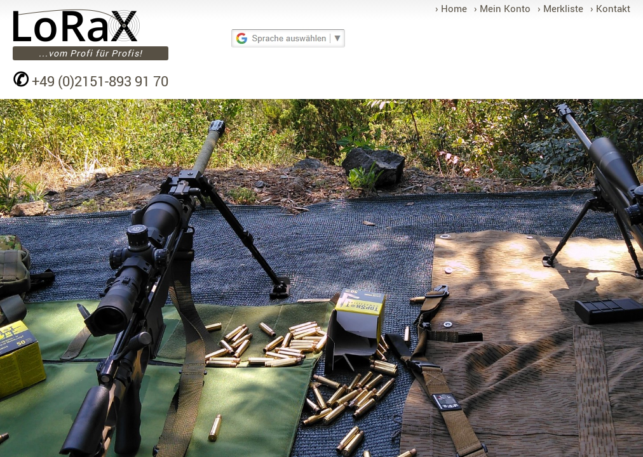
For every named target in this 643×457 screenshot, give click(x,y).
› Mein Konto (502, 8)
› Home (451, 8)
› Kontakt (610, 8)
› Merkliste (560, 8)
